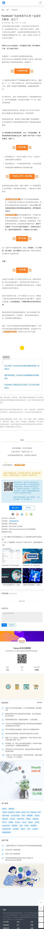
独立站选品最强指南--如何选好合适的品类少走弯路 (21, 733)
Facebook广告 (14, 521)
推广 (8, 10)
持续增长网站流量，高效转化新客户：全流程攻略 (21, 719)
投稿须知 (6, 925)
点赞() (15, 508)
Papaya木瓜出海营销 (22, 648)
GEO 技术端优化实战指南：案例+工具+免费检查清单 (22, 729)
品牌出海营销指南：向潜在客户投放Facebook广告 (32, 585)
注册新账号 (11, 625)
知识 (3, 10)
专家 (31, 925)
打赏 (28, 508)
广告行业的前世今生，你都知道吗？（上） (11, 585)
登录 (4, 625)
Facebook (14, 10)
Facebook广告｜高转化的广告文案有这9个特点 (32, 565)
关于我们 (6, 922)
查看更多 (39, 702)
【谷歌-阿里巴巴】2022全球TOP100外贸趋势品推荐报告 (23, 845)
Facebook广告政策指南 (12, 850)
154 (7, 670)
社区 (31, 922)
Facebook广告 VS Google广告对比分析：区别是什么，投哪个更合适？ (11, 565)
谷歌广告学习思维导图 (12, 854)
